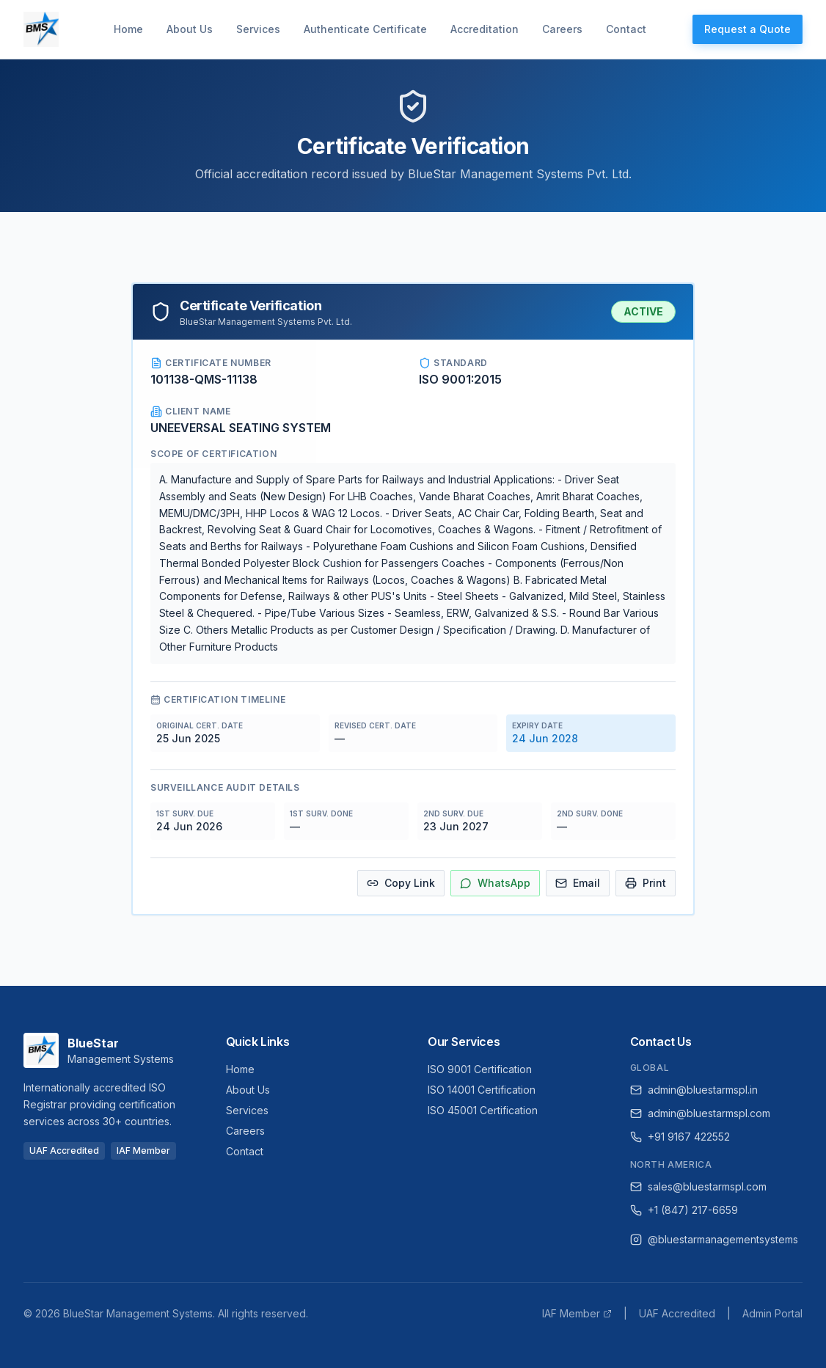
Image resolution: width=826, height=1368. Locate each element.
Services (258, 29)
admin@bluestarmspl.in (694, 1089)
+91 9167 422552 (680, 1136)
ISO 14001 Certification (482, 1089)
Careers (562, 29)
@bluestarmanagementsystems (714, 1239)
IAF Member (577, 1313)
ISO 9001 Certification (480, 1069)
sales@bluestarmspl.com (698, 1186)
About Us (190, 29)
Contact (626, 29)
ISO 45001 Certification (483, 1110)
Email (577, 883)
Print (645, 883)
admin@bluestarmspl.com (700, 1113)
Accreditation (484, 29)
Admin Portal (772, 1313)
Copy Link (401, 883)
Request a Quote (747, 29)
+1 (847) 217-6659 (684, 1210)
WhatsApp (495, 883)
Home (128, 29)
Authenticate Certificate (365, 29)
